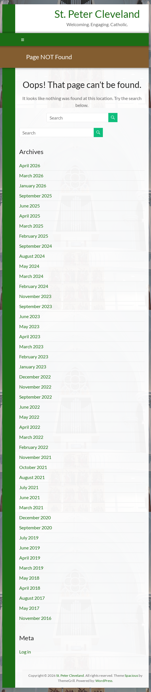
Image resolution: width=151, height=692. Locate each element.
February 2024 (33, 286)
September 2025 (35, 195)
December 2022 (35, 376)
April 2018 (29, 588)
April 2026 (29, 165)
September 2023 (35, 306)
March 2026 (31, 175)
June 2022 (29, 407)
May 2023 (29, 326)
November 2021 (35, 457)
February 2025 (33, 236)
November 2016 (35, 618)
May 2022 (29, 417)
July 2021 (28, 487)
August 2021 (32, 477)
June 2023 (29, 316)
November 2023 (35, 296)
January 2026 (32, 185)
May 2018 (29, 577)
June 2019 (29, 547)
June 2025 (29, 205)
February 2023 (33, 356)
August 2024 (32, 256)
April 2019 (29, 557)
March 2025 (31, 225)
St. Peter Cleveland (97, 13)
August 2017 (32, 598)
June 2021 (29, 497)
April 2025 (29, 215)
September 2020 (35, 527)
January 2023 (32, 366)
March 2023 (31, 346)
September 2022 (35, 396)
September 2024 (35, 246)
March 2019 (31, 567)
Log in (25, 651)
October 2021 (33, 467)
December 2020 (35, 517)
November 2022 (35, 386)
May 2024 (29, 266)
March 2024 (31, 276)
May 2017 (29, 608)
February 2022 (33, 447)
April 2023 (29, 336)
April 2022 (29, 427)
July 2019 (28, 537)
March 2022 (31, 437)
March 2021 (31, 507)
